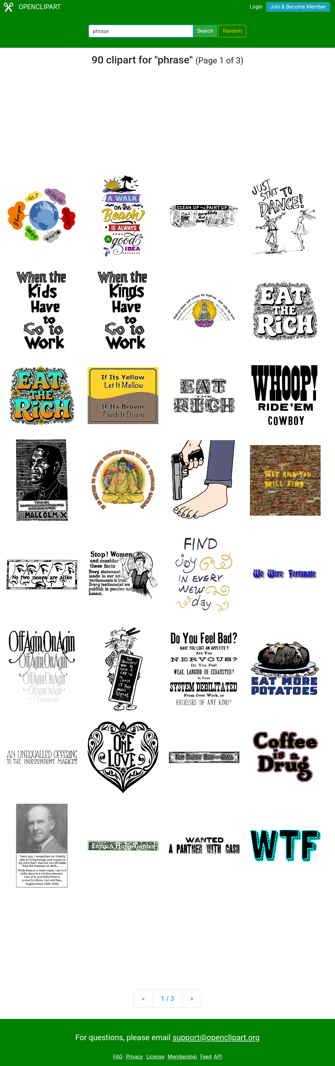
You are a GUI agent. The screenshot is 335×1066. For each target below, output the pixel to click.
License (155, 1057)
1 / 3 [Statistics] (167, 999)
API (218, 1057)
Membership (182, 1057)
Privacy (134, 1057)
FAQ (118, 1057)
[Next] (191, 998)
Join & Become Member (298, 7)
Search (205, 31)
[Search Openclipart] (141, 31)
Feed (206, 1057)
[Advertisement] (167, 125)
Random (232, 31)
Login (256, 7)
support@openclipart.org (215, 1037)
